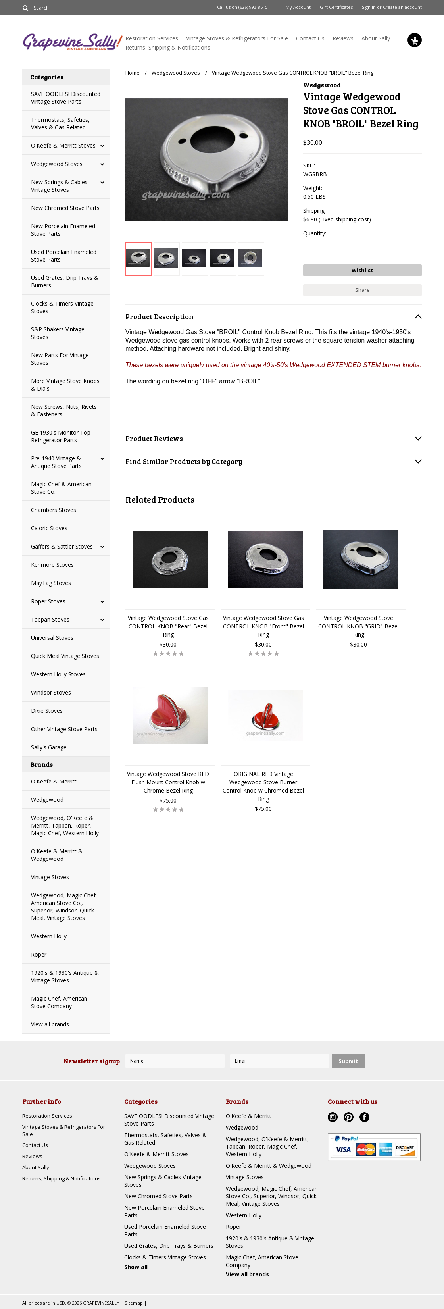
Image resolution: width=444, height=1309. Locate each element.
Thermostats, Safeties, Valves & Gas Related (60, 123)
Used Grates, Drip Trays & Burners (64, 281)
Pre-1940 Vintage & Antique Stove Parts (56, 462)
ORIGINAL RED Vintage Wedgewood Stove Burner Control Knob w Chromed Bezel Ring (263, 784)
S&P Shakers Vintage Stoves (58, 333)
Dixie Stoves (47, 710)
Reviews (343, 38)
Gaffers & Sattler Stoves (62, 546)
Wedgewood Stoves (57, 163)
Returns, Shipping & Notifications (167, 47)
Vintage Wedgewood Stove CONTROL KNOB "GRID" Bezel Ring (358, 624)
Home (132, 72)
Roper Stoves (48, 601)
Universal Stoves (52, 637)
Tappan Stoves (50, 619)
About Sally (375, 38)
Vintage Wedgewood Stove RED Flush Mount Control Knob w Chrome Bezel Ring (168, 780)
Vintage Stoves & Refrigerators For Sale (237, 38)
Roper (38, 954)
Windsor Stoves (51, 692)
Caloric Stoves (49, 528)
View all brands (50, 1024)
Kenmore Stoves (52, 564)
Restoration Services (151, 38)
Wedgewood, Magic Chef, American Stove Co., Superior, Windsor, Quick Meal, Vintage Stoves (64, 906)
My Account (298, 7)
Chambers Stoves (53, 510)
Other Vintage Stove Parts (64, 729)
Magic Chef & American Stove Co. (61, 487)
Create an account (402, 7)
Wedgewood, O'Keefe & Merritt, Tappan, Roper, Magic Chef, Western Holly (65, 825)
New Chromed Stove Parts (65, 208)
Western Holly (49, 936)
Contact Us (310, 38)
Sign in (369, 7)
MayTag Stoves (51, 583)
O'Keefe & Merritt (54, 781)
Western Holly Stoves (58, 674)
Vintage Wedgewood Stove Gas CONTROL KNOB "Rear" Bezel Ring (168, 624)
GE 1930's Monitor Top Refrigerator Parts (60, 436)
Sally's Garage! (49, 747)
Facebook (365, 1118)
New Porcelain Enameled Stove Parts (63, 229)
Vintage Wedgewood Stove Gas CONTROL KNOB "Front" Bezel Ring (263, 624)
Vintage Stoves (50, 877)
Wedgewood (47, 799)
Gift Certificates (336, 7)
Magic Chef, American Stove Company (59, 1002)
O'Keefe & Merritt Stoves (63, 145)
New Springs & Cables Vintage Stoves (59, 185)
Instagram (334, 1118)
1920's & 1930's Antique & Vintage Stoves (65, 976)
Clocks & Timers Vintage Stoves (62, 307)
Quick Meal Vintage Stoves (65, 656)
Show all (136, 1266)
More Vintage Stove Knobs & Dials (65, 384)
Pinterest (350, 1118)
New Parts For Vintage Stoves (60, 358)
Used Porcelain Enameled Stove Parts (63, 255)
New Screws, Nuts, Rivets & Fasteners (64, 410)
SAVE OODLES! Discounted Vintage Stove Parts (65, 97)
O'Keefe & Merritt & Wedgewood (57, 854)
